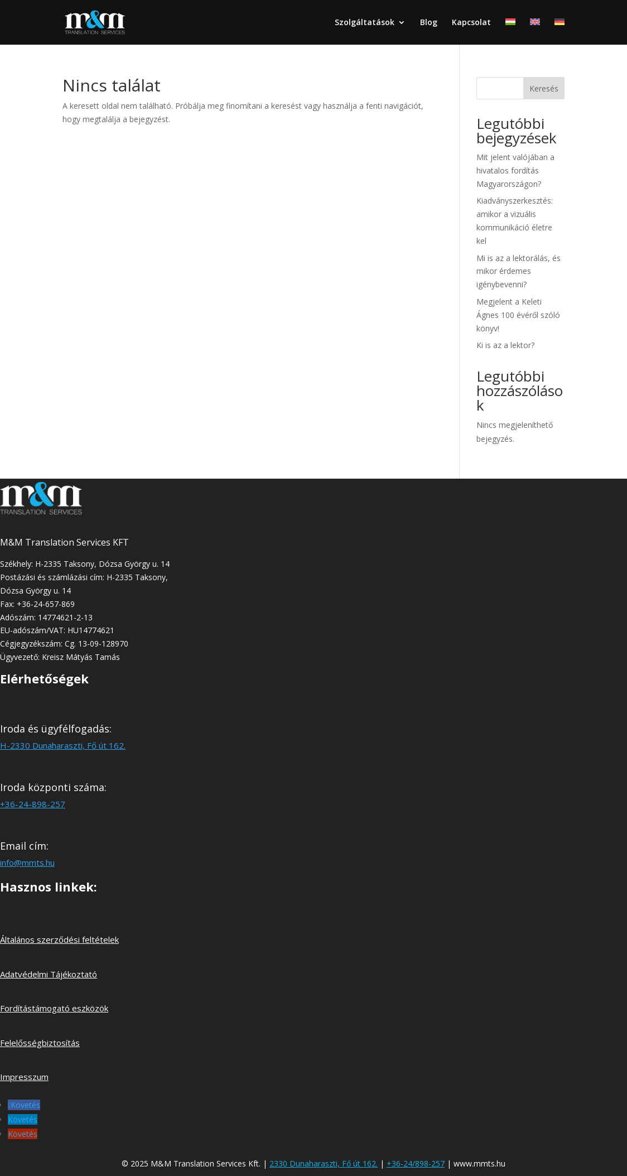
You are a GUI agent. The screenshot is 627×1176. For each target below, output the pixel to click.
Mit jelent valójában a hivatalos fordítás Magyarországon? (515, 170)
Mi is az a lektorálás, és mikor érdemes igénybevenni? (518, 271)
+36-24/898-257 (416, 1163)
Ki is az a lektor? (505, 345)
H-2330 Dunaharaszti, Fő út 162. (63, 745)
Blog (428, 22)
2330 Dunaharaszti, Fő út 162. (323, 1163)
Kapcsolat (471, 22)
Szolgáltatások (364, 22)
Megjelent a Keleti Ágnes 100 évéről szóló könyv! (518, 315)
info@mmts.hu (27, 862)
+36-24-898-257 (32, 803)
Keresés (543, 88)
